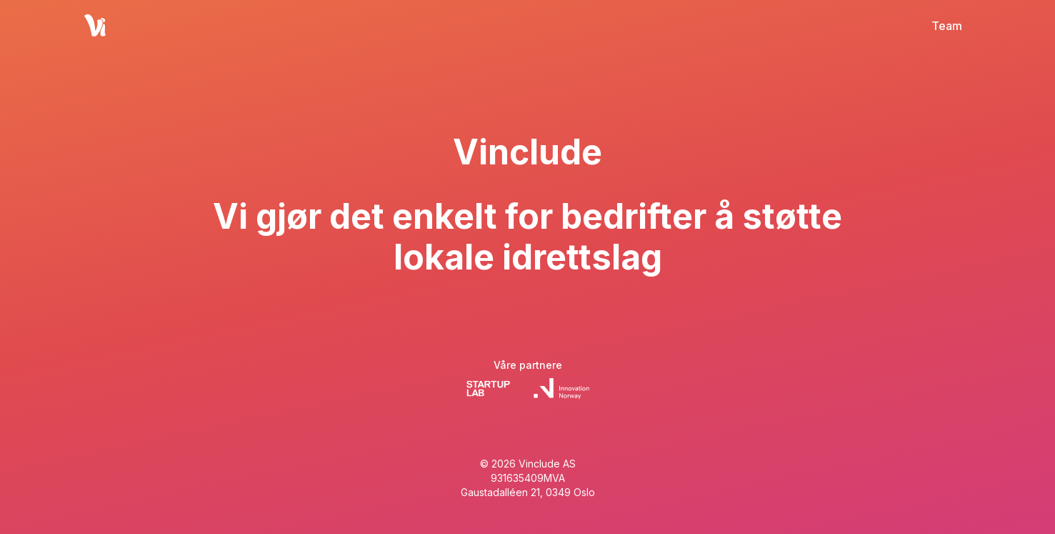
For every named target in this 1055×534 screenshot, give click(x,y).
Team (946, 26)
